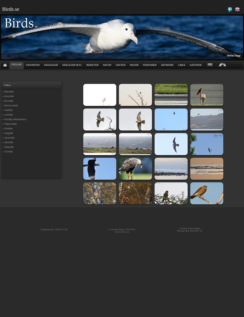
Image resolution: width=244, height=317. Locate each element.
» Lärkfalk (7, 114)
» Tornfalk (7, 151)
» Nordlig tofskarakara (14, 119)
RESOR (134, 65)
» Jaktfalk (7, 110)
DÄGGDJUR (51, 65)
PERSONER (150, 65)
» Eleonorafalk (10, 105)
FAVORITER (33, 65)
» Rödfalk (7, 128)
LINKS (181, 65)
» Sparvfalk (8, 137)
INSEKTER (92, 65)
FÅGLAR (16, 64)
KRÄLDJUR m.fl (72, 65)
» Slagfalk (7, 133)
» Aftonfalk (8, 91)
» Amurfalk (8, 96)
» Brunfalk (7, 101)
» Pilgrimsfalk (9, 124)
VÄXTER (121, 65)
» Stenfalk (7, 142)
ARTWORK (167, 65)
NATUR (107, 65)
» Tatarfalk (8, 147)
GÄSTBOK (196, 65)
